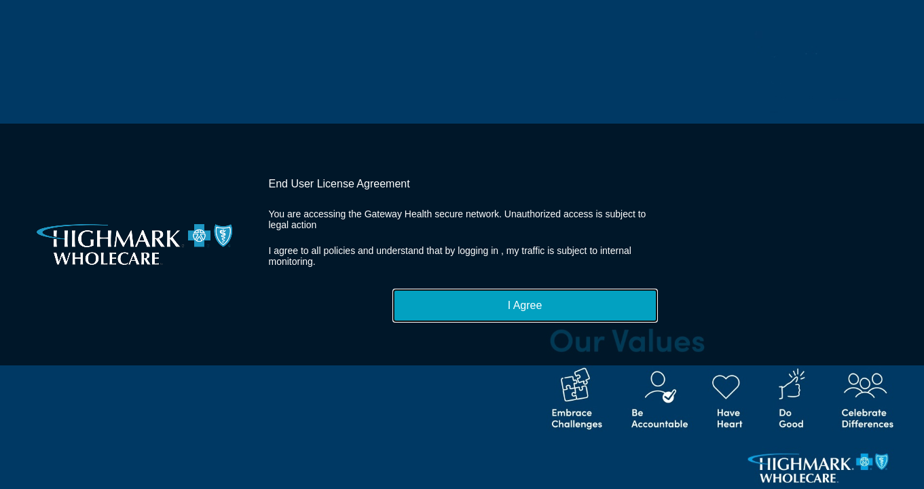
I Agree (525, 305)
